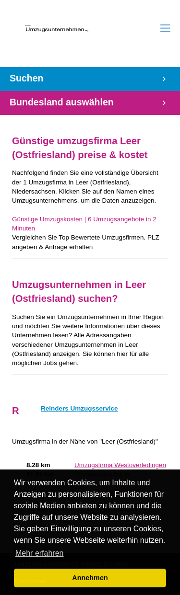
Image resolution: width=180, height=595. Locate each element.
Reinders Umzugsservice (79, 408)
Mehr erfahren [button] (39, 553)
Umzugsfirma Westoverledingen (120, 465)
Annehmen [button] (90, 578)
